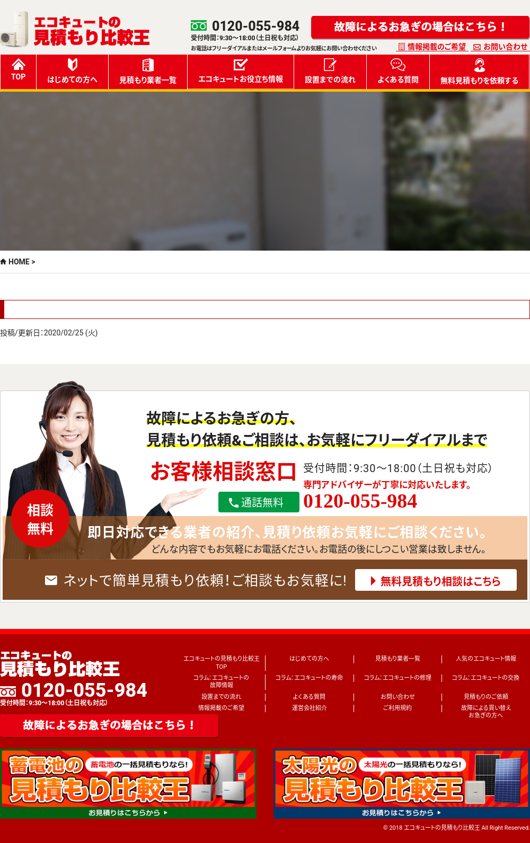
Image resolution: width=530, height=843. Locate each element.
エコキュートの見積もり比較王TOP (221, 662)
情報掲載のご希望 (437, 46)
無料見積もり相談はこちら (441, 581)
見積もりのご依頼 (486, 697)
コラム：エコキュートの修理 (397, 678)
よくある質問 (398, 71)
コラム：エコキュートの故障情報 (221, 682)
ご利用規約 (397, 708)
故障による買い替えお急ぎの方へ (486, 712)
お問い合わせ (505, 46)
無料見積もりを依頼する (479, 71)
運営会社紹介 (309, 708)
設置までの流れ (330, 71)
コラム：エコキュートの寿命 (309, 678)
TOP (18, 69)
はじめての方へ (72, 71)
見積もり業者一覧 (147, 71)
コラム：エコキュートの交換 (485, 678)
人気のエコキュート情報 (486, 658)
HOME (19, 262)
